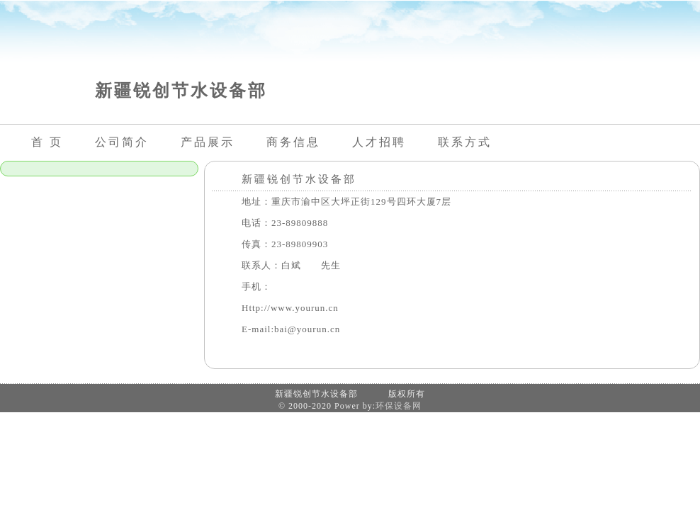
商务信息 (293, 142)
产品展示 (208, 142)
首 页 (47, 142)
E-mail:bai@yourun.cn (291, 329)
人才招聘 (379, 142)
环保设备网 (399, 406)
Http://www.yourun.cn (290, 307)
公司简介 (122, 142)
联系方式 (465, 142)
